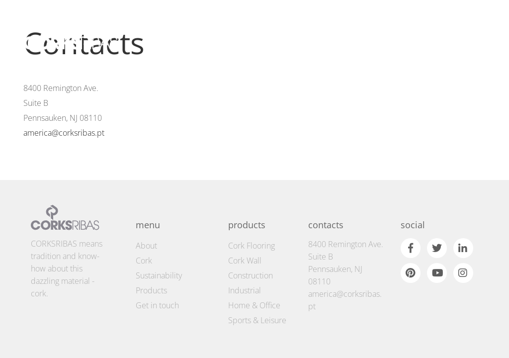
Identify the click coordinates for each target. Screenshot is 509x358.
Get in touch (157, 282)
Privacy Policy (149, 347)
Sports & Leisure (257, 297)
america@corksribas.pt (63, 132)
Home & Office (254, 282)
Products (151, 268)
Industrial (244, 268)
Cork (144, 238)
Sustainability (159, 253)
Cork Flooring (251, 223)
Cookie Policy (106, 347)
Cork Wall (244, 238)
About (146, 223)
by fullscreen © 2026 (457, 345)
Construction (250, 253)
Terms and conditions (52, 347)
